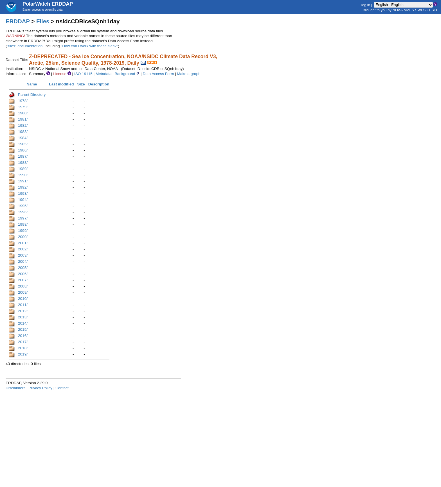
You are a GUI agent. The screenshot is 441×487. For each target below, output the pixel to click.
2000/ (23, 237)
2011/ (23, 305)
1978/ (23, 101)
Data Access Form (158, 74)
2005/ (23, 268)
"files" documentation (25, 46)
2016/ (23, 336)
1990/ (23, 175)
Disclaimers (15, 388)
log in (365, 5)
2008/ (23, 286)
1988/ (23, 162)
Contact (62, 388)
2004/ (23, 261)
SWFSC (421, 10)
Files (42, 21)
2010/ (23, 298)
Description (98, 84)
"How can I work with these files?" (89, 46)
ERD (433, 10)
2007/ (23, 280)
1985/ (23, 144)
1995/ (23, 206)
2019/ (23, 354)
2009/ (23, 292)
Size (81, 84)
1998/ (23, 224)
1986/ (23, 150)
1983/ (23, 132)
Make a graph (189, 74)
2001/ (23, 243)
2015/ (23, 329)
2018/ (23, 348)
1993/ (23, 193)
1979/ (23, 107)
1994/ (23, 200)
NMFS (409, 10)
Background (127, 74)
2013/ (23, 317)
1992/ (23, 187)
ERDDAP (18, 21)
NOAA (397, 10)
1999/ (23, 230)
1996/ (23, 212)
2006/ (23, 274)
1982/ (23, 125)
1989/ (23, 169)
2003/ (23, 255)
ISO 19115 (83, 74)
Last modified (61, 84)
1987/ (23, 156)
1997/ (23, 218)
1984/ (23, 138)
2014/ (23, 323)
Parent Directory (32, 94)
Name (32, 84)
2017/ (23, 342)
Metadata (104, 74)
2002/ (23, 249)
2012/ (23, 311)
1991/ (23, 181)
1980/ (23, 113)
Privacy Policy (40, 388)
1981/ (23, 119)
